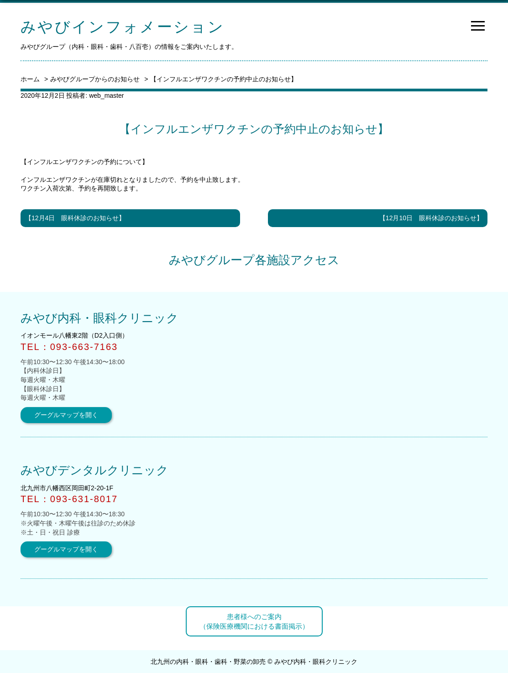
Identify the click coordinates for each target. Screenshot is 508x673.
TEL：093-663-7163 (69, 347)
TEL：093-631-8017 (69, 499)
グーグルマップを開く (66, 415)
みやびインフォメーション (123, 26)
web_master (106, 95)
